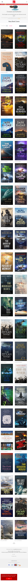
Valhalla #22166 (17, 161)
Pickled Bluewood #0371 (4, 429)
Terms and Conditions (11, 551)
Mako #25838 (2, 94)
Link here (19, 18)
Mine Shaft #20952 (3, 228)
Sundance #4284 (17, 473)
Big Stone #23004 (3, 161)
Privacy (15, 551)
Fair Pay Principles (16, 552)
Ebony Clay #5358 (3, 451)
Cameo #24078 (17, 206)
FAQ (2, 552)
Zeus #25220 (16, 72)
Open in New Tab (22, 26)
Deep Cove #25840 (3, 139)
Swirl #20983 (16, 295)
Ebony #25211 (2, 362)
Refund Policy (18, 551)
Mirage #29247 (3, 250)
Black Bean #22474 (3, 317)
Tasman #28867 (17, 228)
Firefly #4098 (16, 429)
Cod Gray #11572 (17, 384)
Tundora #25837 (17, 139)
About (4, 552)
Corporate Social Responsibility (9, 552)
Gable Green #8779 (3, 406)
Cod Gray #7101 (17, 518)
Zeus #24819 (2, 50)
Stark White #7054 (17, 317)
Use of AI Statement (23, 552)
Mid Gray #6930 (3, 540)
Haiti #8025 (2, 518)
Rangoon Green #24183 (18, 50)
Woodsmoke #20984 (17, 94)
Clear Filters (10, 25)
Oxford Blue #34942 (17, 362)
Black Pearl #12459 (3, 384)
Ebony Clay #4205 (17, 540)
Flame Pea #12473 (17, 451)
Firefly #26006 (3, 295)
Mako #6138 (16, 406)
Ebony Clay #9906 (17, 250)
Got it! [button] (9, 578)
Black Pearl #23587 (3, 206)
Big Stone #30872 (3, 473)
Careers (20, 552)
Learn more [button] (13, 576)
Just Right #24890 (3, 72)
